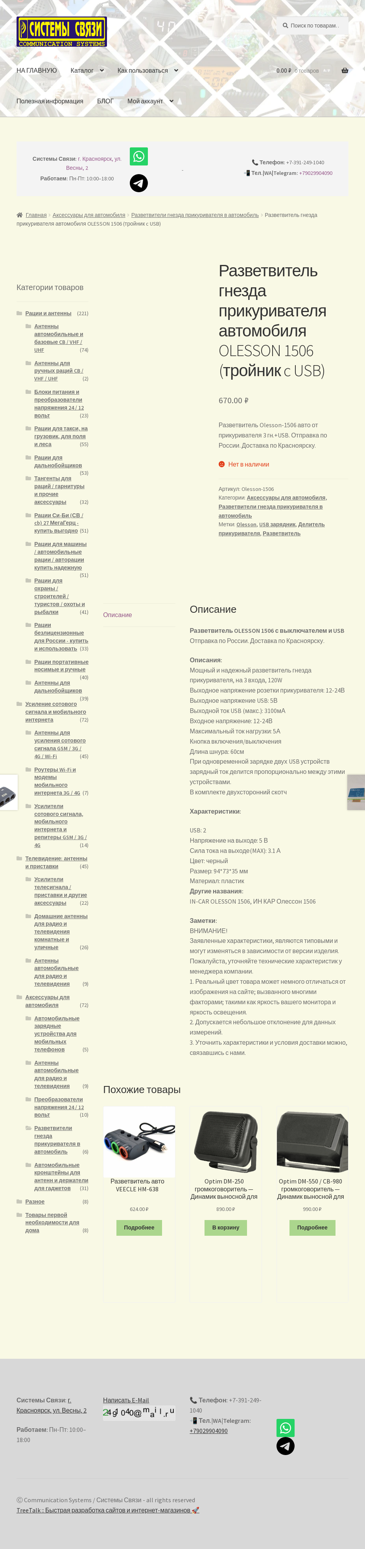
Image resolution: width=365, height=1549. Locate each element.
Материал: (205, 874)
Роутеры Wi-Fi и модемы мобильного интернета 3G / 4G (57, 781)
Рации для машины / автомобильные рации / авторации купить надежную (60, 555)
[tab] (139, 609)
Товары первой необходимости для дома (52, 1222)
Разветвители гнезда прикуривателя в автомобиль (195, 215)
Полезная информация (50, 101)
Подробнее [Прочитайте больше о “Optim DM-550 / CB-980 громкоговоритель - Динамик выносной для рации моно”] (312, 1221)
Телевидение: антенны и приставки (57, 862)
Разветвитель (281, 533)
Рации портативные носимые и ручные (61, 665)
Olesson (246, 524)
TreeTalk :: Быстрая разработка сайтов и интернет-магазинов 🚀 (108, 1504)
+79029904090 (315, 172)
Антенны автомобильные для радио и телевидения (56, 972)
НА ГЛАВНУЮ (37, 70)
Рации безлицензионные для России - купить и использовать (61, 636)
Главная (36, 215)
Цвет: (197, 854)
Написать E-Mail (126, 1394)
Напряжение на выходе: (224, 834)
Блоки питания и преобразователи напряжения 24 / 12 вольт (59, 403)
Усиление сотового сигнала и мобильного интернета (56, 711)
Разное (35, 1201)
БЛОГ (105, 101)
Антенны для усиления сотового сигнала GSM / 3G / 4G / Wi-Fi (60, 744)
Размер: (201, 865)
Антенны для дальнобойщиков (58, 686)
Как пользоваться (143, 70)
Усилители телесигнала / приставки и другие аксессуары (60, 891)
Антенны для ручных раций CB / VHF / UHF (58, 371)
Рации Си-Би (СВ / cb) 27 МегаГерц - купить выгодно (58, 523)
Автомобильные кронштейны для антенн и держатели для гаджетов (61, 1176)
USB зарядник (277, 524)
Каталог (82, 70)
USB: (196, 824)
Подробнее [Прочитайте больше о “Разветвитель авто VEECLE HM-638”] (139, 1221)
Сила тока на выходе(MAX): (228, 844)
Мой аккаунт (145, 101)
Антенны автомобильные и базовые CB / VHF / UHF (58, 338)
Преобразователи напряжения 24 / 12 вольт (59, 1107)
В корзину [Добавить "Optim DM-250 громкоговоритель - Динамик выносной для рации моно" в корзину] (226, 1221)
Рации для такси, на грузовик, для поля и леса (61, 436)
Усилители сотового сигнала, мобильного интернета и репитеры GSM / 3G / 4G (60, 826)
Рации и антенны (49, 313)
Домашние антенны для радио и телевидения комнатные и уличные (61, 932)
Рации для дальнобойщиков (58, 461)
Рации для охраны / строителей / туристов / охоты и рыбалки (59, 596)
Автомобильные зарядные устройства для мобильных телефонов (56, 1034)
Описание (117, 608)
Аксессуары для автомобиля (89, 215)
